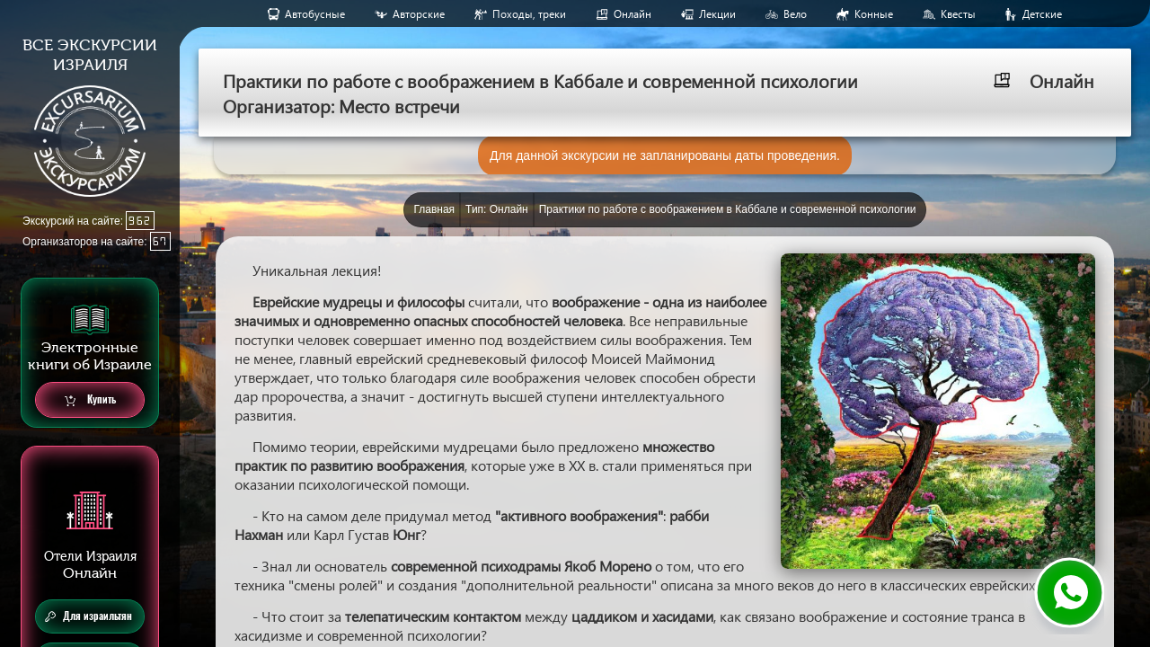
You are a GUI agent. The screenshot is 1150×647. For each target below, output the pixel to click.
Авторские (419, 14)
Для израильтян (88, 616)
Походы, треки (529, 14)
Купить (90, 400)
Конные (873, 14)
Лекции (717, 14)
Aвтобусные (315, 14)
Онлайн (632, 14)
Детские (1042, 14)
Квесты (958, 14)
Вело (795, 14)
